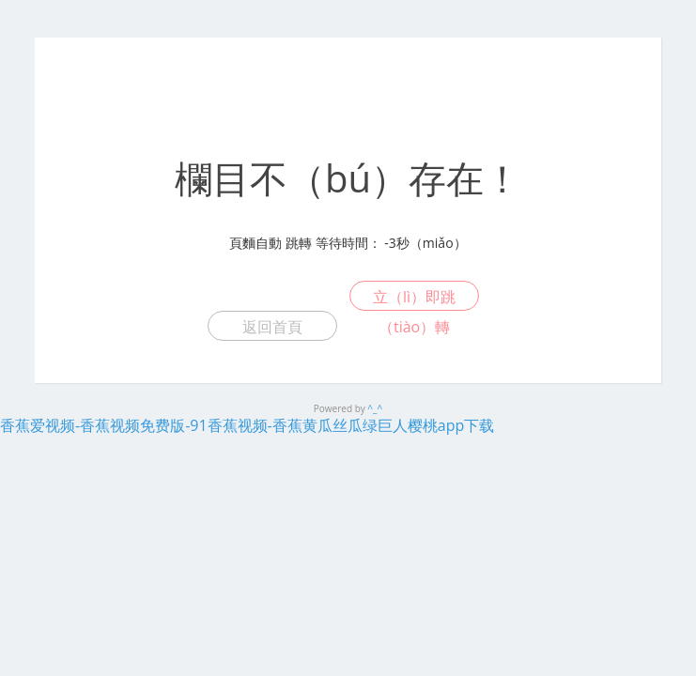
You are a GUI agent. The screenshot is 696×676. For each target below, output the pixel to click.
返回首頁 (272, 326)
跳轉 (299, 243)
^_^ (374, 408)
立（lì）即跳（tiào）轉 (414, 298)
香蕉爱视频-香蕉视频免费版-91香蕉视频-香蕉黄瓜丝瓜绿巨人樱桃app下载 (247, 425)
